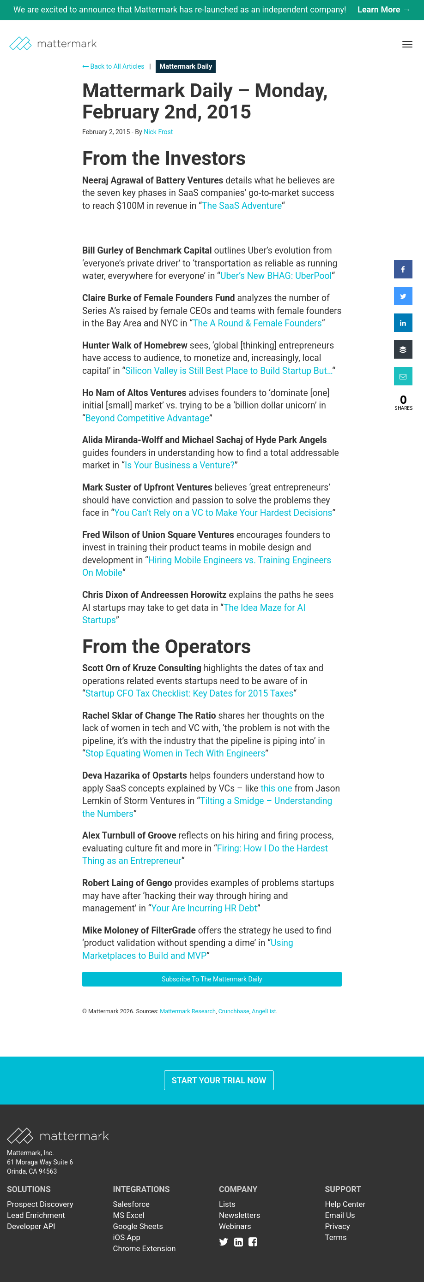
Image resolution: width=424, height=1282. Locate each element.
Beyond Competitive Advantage (147, 418)
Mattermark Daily (185, 66)
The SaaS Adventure (242, 206)
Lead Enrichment (36, 1215)
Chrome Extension (144, 1248)
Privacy (337, 1226)
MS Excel (129, 1215)
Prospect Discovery (40, 1204)
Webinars (235, 1226)
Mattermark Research (188, 1011)
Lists (227, 1204)
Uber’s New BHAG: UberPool (276, 276)
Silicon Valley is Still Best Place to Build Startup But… (228, 371)
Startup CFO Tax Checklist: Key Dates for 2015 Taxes (189, 693)
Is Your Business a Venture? (180, 465)
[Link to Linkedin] (240, 1242)
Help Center (345, 1204)
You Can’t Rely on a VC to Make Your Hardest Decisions (223, 513)
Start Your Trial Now (219, 1080)
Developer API (31, 1226)
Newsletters (239, 1215)
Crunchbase (233, 1011)
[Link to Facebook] (252, 1242)
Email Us (340, 1215)
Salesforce (131, 1204)
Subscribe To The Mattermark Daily (212, 979)
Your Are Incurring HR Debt (204, 908)
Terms (336, 1237)
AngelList (264, 1011)
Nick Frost (158, 132)
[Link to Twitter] (225, 1242)
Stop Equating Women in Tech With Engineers (175, 753)
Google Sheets (138, 1226)
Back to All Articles (113, 66)
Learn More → (384, 9)
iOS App (127, 1237)
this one (276, 788)
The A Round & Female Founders (257, 323)
